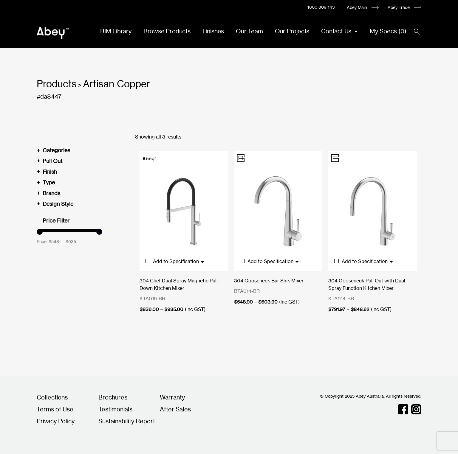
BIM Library (115, 31)
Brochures (112, 397)
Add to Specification (175, 261)
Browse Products (167, 31)
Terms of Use (55, 409)
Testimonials (115, 409)
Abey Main (357, 7)
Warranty (172, 397)
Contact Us (337, 31)
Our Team (249, 31)
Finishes (213, 31)
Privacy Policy (56, 421)
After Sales (175, 409)
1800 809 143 (321, 7)
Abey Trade (399, 7)
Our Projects (292, 31)
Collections (52, 397)
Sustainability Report (126, 421)
